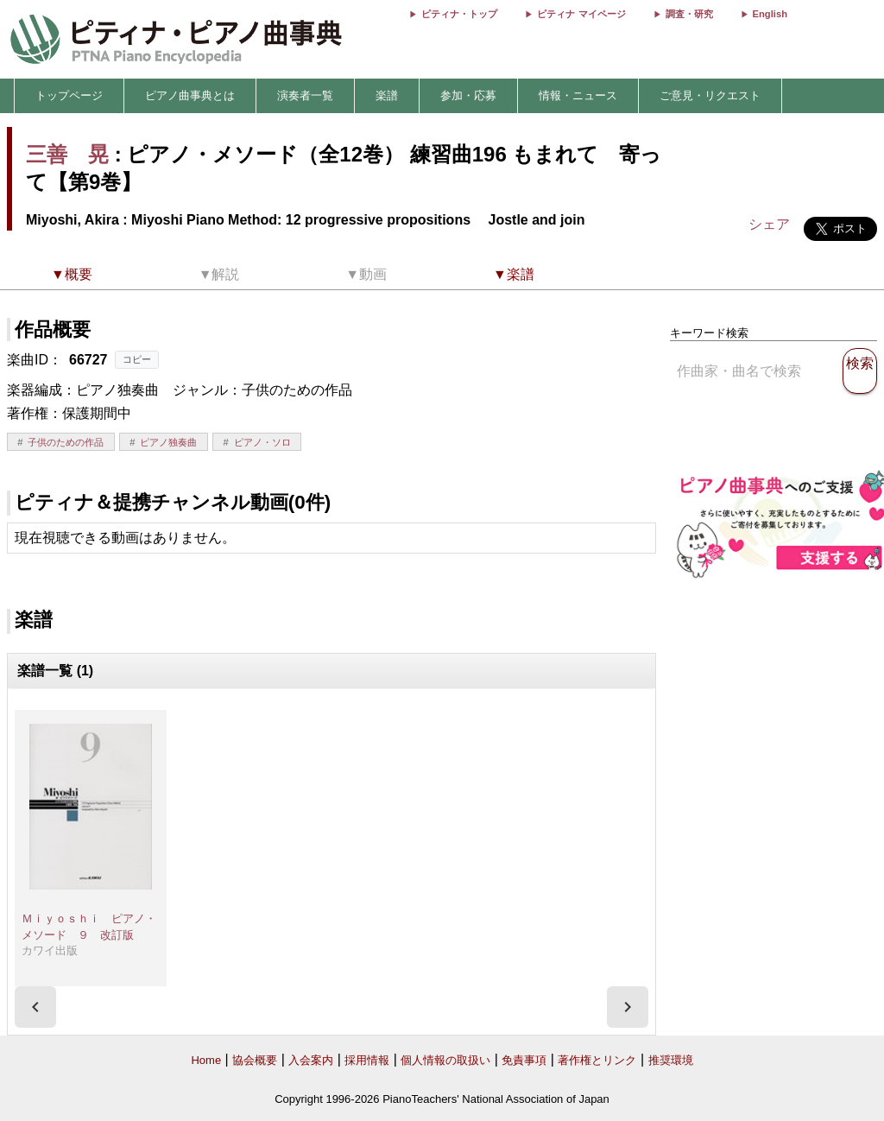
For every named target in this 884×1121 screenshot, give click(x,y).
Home (206, 1060)
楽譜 (387, 95)
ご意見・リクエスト (710, 95)
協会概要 (254, 1060)
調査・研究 (689, 14)
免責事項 (524, 1060)
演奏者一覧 (305, 95)
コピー (137, 359)
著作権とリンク (597, 1060)
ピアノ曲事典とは (190, 95)
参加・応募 (468, 95)
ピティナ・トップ (459, 14)
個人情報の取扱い (445, 1060)
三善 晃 (67, 154)
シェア (769, 224)
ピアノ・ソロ (262, 442)
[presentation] (35, 1007)
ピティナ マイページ (581, 14)
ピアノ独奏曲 (168, 442)
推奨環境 (670, 1060)
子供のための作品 (66, 442)
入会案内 (310, 1060)
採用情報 (366, 1060)
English (770, 14)
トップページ (69, 95)
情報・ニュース (578, 95)
